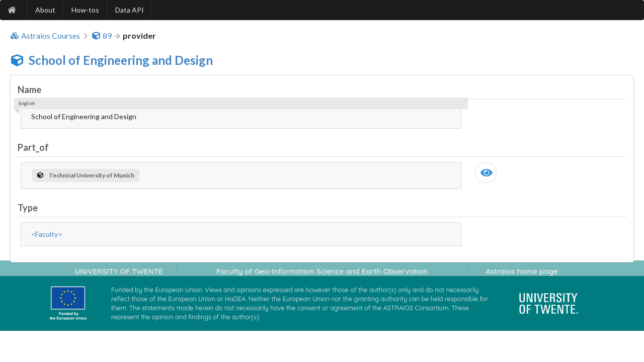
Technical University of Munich (85, 175)
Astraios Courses (45, 36)
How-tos (85, 10)
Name (29, 89)
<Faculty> (46, 234)
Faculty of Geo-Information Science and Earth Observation (322, 271)
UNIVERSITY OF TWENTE (119, 271)
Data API (129, 10)
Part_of (33, 147)
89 (102, 36)
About (45, 10)
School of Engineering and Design (121, 60)
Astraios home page (521, 271)
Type (28, 207)
